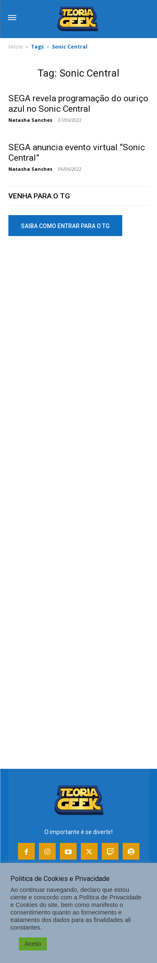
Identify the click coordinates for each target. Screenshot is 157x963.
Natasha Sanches (30, 120)
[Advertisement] (78, 332)
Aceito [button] (33, 943)
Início (15, 46)
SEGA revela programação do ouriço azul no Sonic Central (78, 103)
